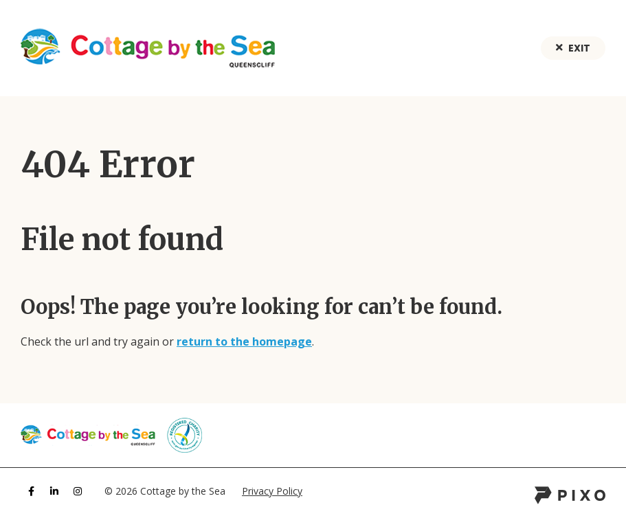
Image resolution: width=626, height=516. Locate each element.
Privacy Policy (272, 490)
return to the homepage (244, 341)
